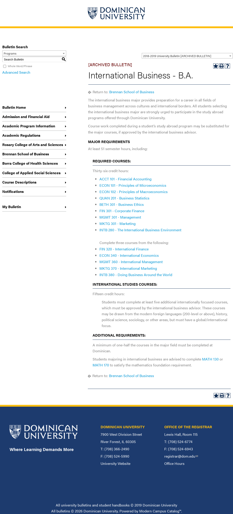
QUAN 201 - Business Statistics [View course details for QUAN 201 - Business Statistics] (124, 198)
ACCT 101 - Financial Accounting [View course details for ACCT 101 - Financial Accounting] (125, 178)
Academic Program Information (28, 125)
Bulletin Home (14, 107)
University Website (115, 463)
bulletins (63, 511)
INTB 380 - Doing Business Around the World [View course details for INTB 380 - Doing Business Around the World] (135, 274)
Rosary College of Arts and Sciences (32, 144)
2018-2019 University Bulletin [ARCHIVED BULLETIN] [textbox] (177, 56)
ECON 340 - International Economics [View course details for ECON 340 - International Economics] (129, 255)
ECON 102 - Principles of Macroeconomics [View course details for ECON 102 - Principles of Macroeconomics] (133, 191)
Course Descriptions (19, 182)
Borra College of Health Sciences (30, 163)
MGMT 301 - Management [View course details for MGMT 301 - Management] (120, 217)
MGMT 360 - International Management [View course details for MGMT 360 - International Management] (131, 261)
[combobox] (187, 55)
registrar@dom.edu (181, 456)
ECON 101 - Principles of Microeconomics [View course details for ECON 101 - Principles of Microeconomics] (132, 185)
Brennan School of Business (25, 153)
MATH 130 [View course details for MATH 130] (210, 359)
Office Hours (174, 463)
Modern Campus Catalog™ (160, 511)
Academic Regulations (21, 135)
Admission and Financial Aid (26, 116)
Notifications (13, 191)
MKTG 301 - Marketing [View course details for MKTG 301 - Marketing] (117, 223)
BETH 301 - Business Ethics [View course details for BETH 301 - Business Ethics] (121, 204)
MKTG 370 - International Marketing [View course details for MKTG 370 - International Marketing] (128, 268)
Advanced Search (16, 72)
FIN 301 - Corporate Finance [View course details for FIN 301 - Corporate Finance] (121, 210)
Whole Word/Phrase (20, 66)
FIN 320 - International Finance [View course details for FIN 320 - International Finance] (124, 249)
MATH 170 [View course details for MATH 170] (101, 365)
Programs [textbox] (10, 53)
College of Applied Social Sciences (31, 172)
